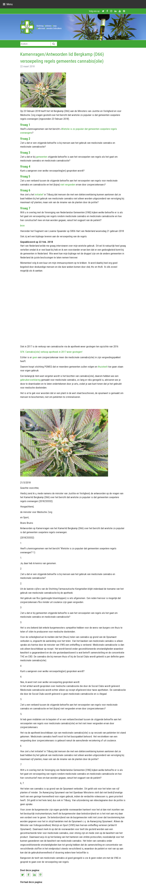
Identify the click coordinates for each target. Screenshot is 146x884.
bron (22, 225)
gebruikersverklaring (30, 379)
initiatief (39, 194)
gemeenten (41, 156)
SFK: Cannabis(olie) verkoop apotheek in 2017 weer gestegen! (51, 351)
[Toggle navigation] (8, 4)
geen (34, 357)
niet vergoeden (67, 184)
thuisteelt (103, 366)
